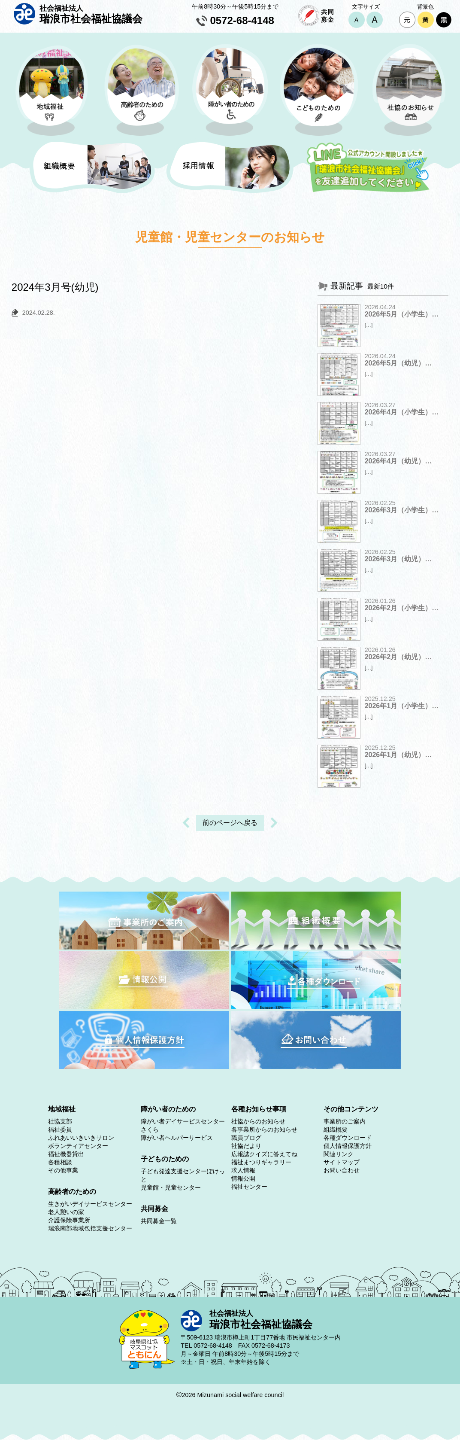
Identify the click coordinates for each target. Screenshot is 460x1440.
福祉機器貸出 (66, 1154)
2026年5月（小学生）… (402, 314)
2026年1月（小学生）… (402, 705)
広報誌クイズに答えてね (264, 1154)
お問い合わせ (342, 1170)
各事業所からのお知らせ (264, 1129)
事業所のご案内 (345, 1121)
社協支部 (60, 1121)
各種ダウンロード (348, 1137)
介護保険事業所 (69, 1220)
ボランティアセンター (78, 1145)
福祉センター (249, 1186)
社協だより (246, 1145)
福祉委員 (60, 1129)
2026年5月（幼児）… (398, 363)
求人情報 (243, 1170)
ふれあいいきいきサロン (81, 1137)
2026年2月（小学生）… (402, 608)
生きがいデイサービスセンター (90, 1203)
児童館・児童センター (171, 1187)
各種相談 (60, 1162)
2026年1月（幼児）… (398, 754)
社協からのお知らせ (258, 1121)
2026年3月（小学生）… (402, 510)
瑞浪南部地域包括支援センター (90, 1228)
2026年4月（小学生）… (402, 412)
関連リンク (339, 1154)
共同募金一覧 (159, 1221)
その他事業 (63, 1170)
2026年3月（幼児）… (398, 559)
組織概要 (336, 1129)
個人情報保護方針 (348, 1145)
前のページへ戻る (230, 822)
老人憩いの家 (66, 1212)
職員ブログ (246, 1137)
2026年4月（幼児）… (398, 461)
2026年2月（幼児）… (398, 657)
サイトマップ (342, 1162)
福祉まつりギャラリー (261, 1162)
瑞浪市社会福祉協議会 (90, 13)
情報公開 (243, 1178)
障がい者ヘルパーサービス (177, 1137)
